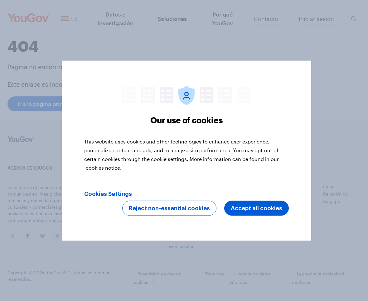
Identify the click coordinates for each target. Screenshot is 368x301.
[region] (186, 150)
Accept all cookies (256, 208)
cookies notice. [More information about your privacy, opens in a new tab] (104, 167)
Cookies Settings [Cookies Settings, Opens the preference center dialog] (108, 194)
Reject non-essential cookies (169, 208)
